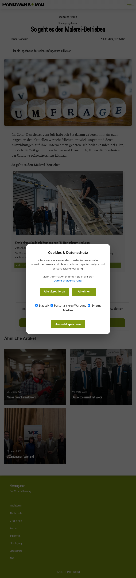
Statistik (42, 305)
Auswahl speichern (68, 324)
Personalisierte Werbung (68, 305)
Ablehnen (84, 291)
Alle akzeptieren (54, 291)
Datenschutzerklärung (67, 280)
